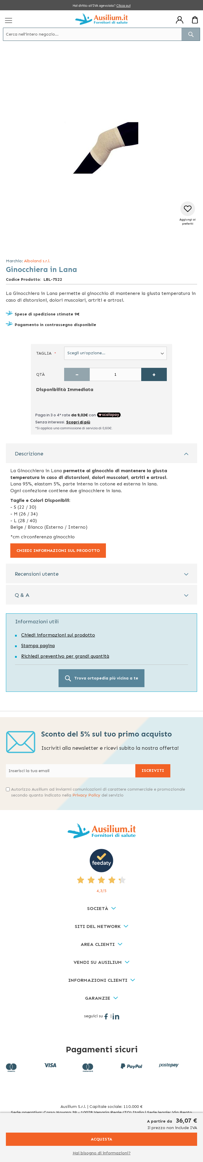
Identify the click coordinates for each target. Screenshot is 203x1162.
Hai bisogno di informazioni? (102, 1153)
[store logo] (101, 19)
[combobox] (101, 34)
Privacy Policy (86, 795)
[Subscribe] (152, 770)
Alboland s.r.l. (37, 260)
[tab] (101, 453)
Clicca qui (124, 6)
